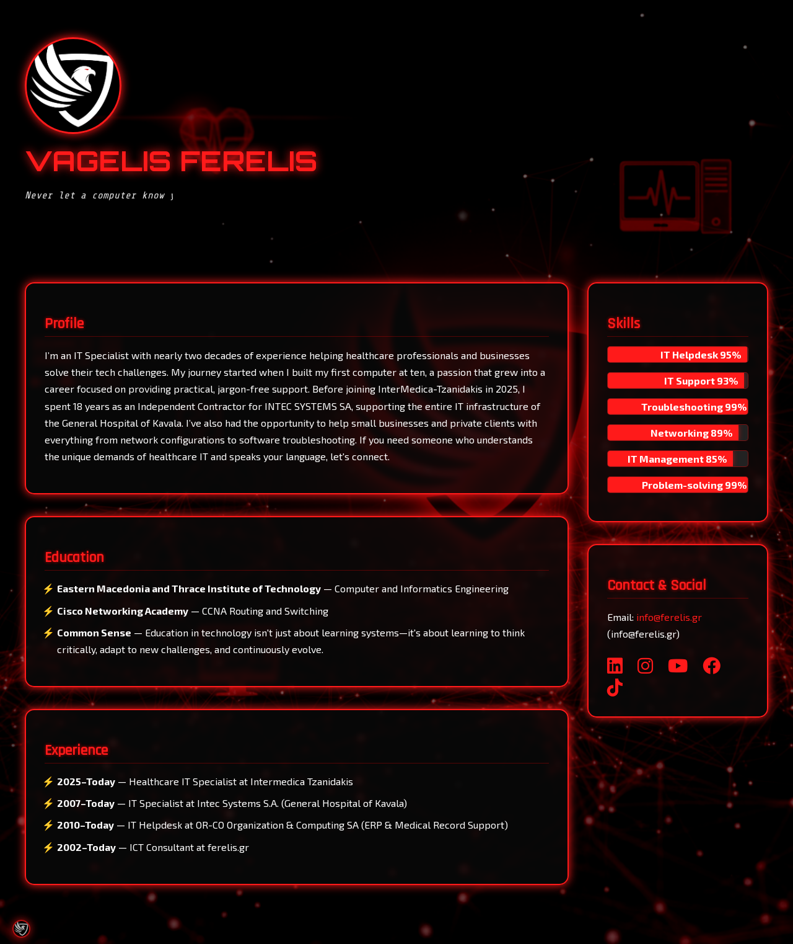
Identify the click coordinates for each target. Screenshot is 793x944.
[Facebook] (712, 665)
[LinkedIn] (615, 665)
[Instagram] (645, 665)
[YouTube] (678, 665)
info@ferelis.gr (669, 617)
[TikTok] (615, 687)
